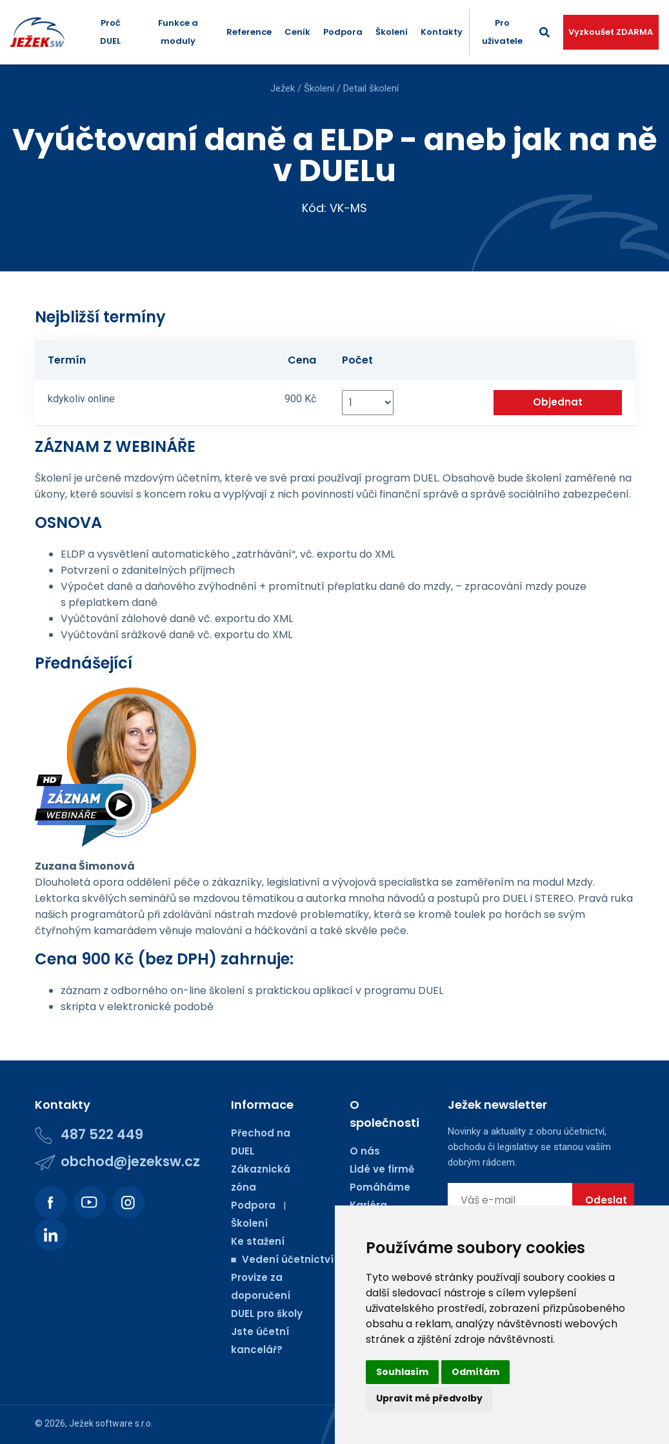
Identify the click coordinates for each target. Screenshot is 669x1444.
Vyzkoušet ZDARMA (610, 32)
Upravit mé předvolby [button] (429, 1398)
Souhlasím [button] (402, 1371)
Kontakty (442, 32)
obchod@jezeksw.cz (130, 1161)
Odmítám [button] (475, 1371)
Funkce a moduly (178, 32)
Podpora (343, 32)
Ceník (297, 32)
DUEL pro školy (267, 1313)
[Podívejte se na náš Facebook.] (51, 1202)
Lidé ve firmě (382, 1169)
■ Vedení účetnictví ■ (287, 1259)
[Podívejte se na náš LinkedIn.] (51, 1234)
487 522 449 (102, 1134)
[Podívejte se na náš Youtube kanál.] (90, 1202)
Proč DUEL (110, 32)
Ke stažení (258, 1241)
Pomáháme (380, 1187)
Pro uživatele (502, 32)
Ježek (282, 88)
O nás (365, 1151)
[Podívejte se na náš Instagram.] (128, 1202)
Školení (391, 32)
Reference (249, 32)
